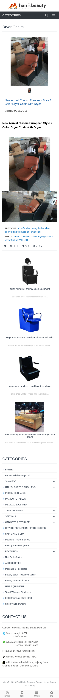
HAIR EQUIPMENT (14, 586)
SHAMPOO (11, 481)
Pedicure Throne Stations (17, 539)
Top (51, 693)
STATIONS (10, 516)
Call (22, 693)
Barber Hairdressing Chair (18, 475)
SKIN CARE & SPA (14, 534)
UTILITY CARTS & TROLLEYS (20, 487)
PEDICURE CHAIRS (15, 493)
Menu (37, 693)
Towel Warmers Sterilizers (18, 592)
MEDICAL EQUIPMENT (17, 504)
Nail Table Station (13, 557)
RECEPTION (11, 551)
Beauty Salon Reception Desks (20, 574)
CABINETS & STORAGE (17, 522)
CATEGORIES (11, 15)
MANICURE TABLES (15, 499)
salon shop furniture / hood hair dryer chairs (30, 386)
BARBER (9, 469)
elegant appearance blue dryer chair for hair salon (30, 337)
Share (7, 693)
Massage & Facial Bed (16, 569)
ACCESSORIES (13, 563)
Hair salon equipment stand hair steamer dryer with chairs (30, 435)
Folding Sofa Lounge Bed (17, 545)
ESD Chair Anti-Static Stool (18, 598)
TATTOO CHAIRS (14, 510)
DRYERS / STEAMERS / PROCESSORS (25, 528)
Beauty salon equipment (17, 580)
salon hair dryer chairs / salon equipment (30, 289)
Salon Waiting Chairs (15, 604)
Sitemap (31, 685)
